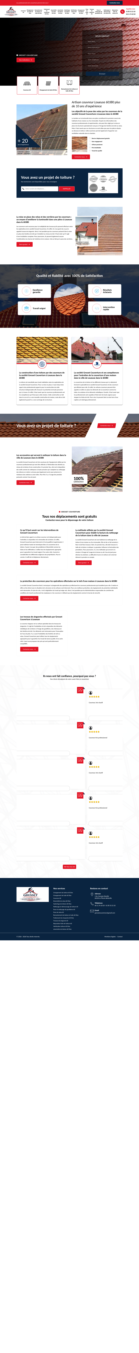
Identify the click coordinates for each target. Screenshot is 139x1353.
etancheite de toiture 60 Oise (60, 11)
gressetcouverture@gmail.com (105, 913)
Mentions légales (110, 937)
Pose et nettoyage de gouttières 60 (98, 11)
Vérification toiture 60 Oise (74, 11)
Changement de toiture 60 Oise (81, 11)
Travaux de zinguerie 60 (91, 12)
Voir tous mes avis (69, 867)
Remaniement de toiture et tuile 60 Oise (38, 11)
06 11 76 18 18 (130, 14)
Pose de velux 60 (87, 12)
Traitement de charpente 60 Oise (47, 12)
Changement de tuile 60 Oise (30, 11)
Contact (119, 937)
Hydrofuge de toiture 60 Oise (67, 11)
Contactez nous (115, 3)
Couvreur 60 (23, 11)
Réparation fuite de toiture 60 (115, 11)
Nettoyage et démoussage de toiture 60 (107, 11)
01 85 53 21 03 (130, 12)
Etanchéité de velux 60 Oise (53, 11)
